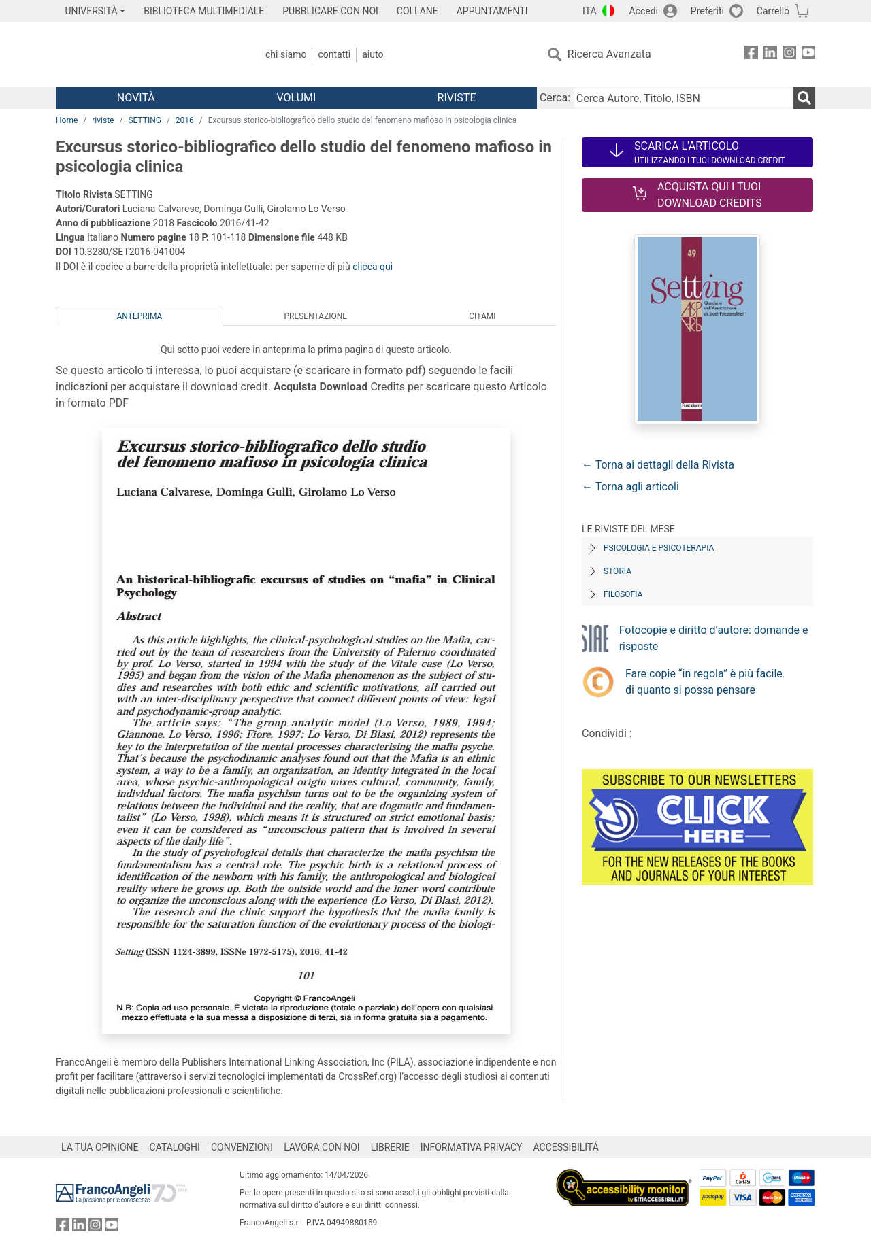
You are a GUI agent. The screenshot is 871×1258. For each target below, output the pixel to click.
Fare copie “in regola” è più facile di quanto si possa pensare (704, 681)
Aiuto (372, 54)
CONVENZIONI (242, 1147)
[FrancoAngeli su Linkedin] (770, 55)
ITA (589, 10)
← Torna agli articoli (630, 486)
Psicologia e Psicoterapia (659, 548)
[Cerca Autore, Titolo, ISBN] (683, 98)
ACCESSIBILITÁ (566, 1147)
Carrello (773, 10)
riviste (103, 120)
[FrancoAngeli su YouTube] (808, 55)
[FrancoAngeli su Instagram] (789, 55)
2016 (185, 120)
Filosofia (623, 594)
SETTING (144, 120)
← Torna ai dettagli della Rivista (658, 464)
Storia (617, 571)
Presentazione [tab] (315, 316)
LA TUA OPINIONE (100, 1147)
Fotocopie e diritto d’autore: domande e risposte (713, 638)
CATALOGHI (175, 1147)
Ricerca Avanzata (609, 54)
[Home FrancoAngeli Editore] (146, 54)
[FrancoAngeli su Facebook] (751, 55)
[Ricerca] (804, 98)
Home (67, 120)
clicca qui (372, 266)
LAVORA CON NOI (322, 1147)
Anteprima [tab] (140, 316)
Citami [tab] (482, 316)
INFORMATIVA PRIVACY (472, 1147)
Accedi (643, 10)
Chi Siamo (285, 54)
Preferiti (707, 10)
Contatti (334, 54)
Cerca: (555, 97)
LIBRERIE (390, 1147)
